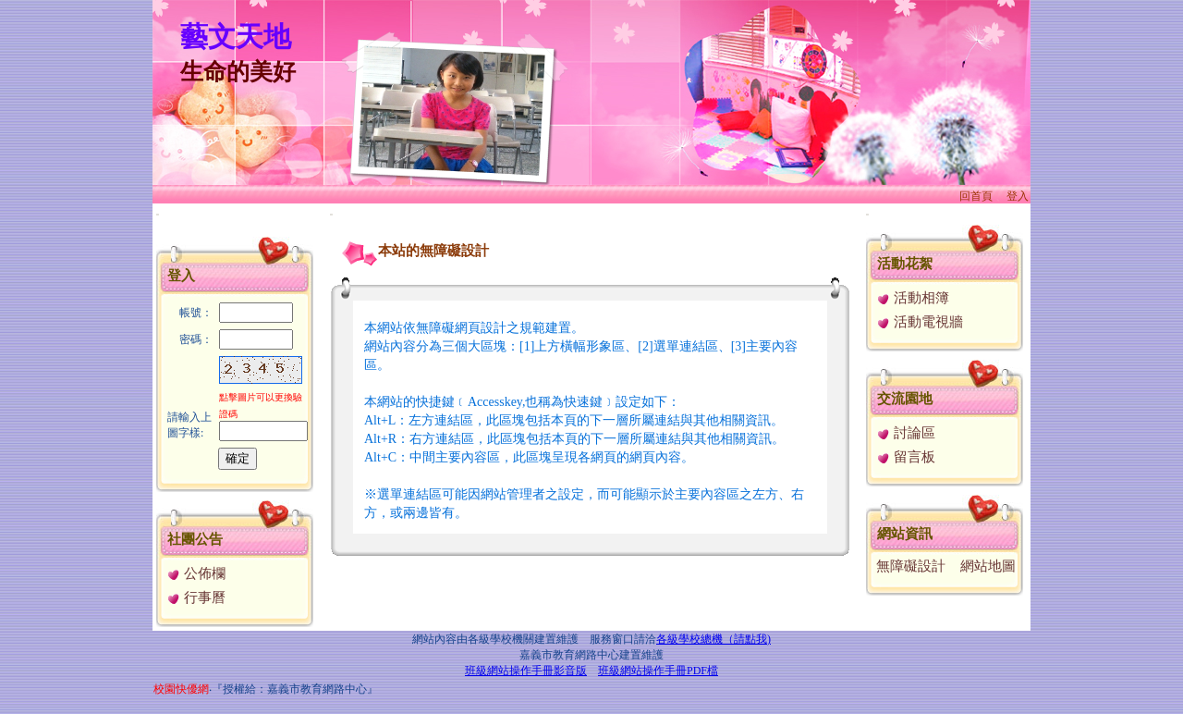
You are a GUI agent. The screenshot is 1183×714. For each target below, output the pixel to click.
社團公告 (195, 539)
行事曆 (196, 597)
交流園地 (905, 398)
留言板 (905, 456)
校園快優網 (181, 689)
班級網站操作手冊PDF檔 (658, 670)
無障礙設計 (910, 566)
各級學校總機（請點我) (713, 639)
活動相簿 (912, 297)
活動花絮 (905, 263)
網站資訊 (905, 533)
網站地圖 (988, 566)
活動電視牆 (919, 321)
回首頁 (976, 196)
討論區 (905, 432)
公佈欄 (196, 573)
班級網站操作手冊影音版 (526, 670)
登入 (1017, 196)
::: (157, 214)
